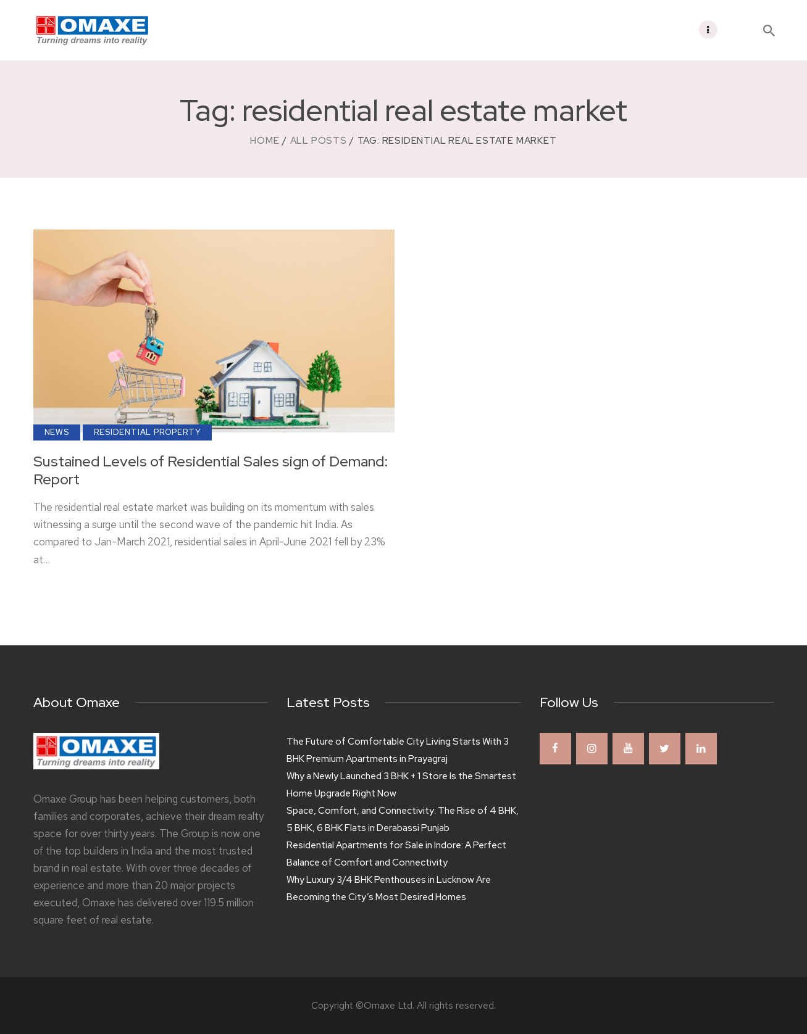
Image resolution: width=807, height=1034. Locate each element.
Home (264, 140)
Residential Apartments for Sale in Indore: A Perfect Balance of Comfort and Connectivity (396, 854)
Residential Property (147, 432)
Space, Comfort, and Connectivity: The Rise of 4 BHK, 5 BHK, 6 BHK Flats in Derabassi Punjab (402, 819)
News (56, 432)
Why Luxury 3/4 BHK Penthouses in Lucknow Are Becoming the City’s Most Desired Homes (388, 888)
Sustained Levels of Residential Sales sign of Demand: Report (210, 471)
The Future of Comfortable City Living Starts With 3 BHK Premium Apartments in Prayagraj (397, 750)
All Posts (318, 140)
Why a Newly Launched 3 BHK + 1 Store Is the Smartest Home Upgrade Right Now (401, 785)
